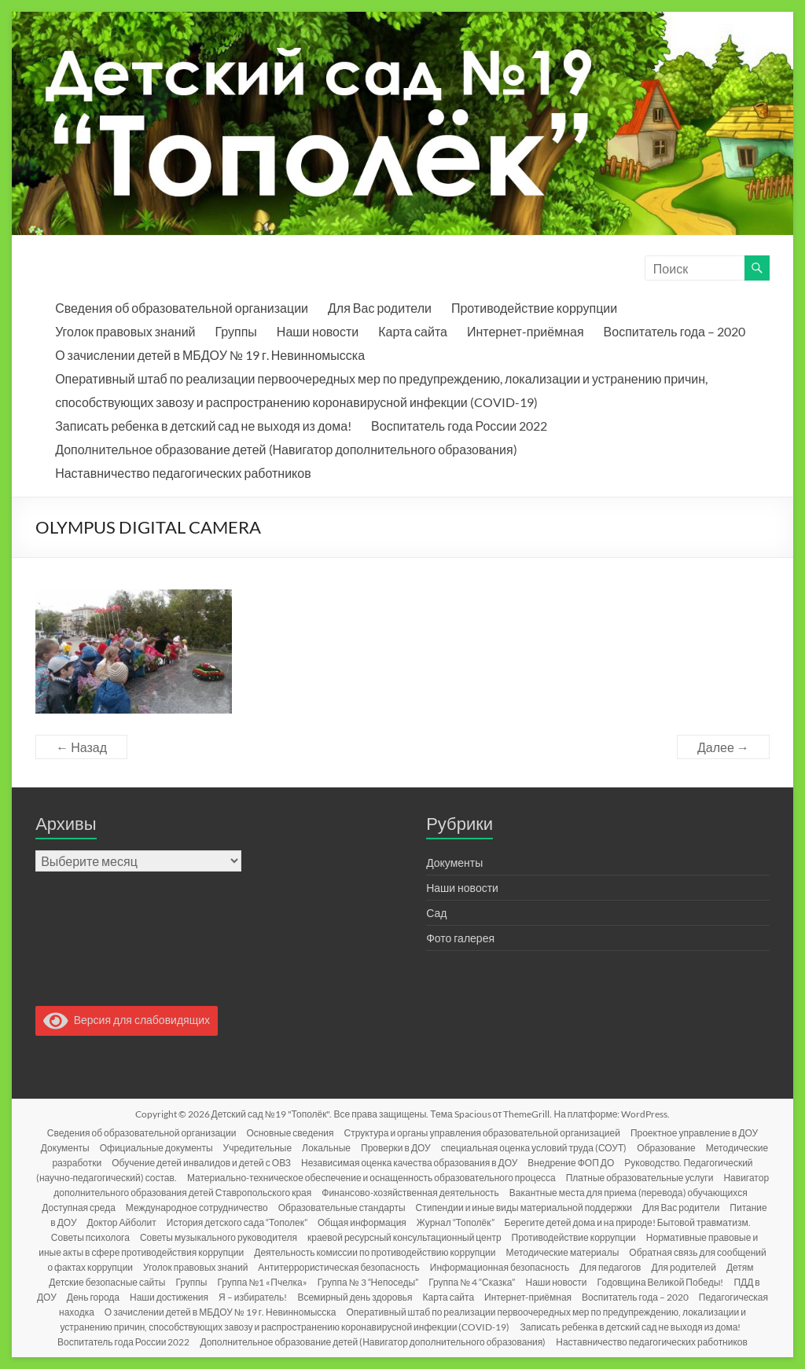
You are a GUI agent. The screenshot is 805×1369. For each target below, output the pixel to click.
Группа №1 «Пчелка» (262, 1282)
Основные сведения (289, 1133)
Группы (236, 331)
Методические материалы (562, 1252)
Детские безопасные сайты (107, 1282)
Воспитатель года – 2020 (674, 331)
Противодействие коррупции (534, 307)
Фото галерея (460, 938)
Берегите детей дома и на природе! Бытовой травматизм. (628, 1222)
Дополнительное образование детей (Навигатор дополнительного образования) (285, 449)
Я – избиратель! (253, 1297)
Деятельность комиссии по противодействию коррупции (374, 1252)
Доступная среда (79, 1207)
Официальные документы (156, 1148)
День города (93, 1297)
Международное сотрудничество (197, 1207)
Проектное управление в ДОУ (694, 1133)
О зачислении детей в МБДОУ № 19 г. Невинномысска (210, 354)
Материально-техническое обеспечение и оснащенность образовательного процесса (371, 1178)
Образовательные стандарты (342, 1207)
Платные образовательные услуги (640, 1178)
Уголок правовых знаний (125, 331)
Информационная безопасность (499, 1267)
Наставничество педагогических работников (183, 472)
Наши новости (317, 331)
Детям (740, 1267)
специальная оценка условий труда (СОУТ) (534, 1148)
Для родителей (683, 1267)
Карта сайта (412, 331)
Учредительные (257, 1148)
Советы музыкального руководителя (218, 1237)
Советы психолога (90, 1237)
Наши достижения (169, 1297)
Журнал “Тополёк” (455, 1222)
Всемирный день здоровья (354, 1297)
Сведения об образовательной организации (181, 307)
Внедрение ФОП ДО (570, 1163)
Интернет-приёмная (525, 331)
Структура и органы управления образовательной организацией (481, 1133)
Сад (436, 912)
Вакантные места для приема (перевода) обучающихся (628, 1192)
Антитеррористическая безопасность (338, 1267)
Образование (666, 1148)
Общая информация (362, 1222)
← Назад (81, 747)
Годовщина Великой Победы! (660, 1282)
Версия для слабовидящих (126, 1019)
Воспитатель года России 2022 (459, 425)
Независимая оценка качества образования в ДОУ (409, 1163)
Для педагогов (610, 1267)
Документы (454, 862)
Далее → (723, 747)
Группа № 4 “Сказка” (471, 1282)
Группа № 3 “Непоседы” (368, 1282)
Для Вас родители (380, 307)
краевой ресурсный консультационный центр (404, 1237)
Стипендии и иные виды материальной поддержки (524, 1207)
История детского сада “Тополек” (237, 1222)
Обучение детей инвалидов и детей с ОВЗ (201, 1163)
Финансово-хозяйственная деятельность (410, 1192)
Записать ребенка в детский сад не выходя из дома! (203, 425)
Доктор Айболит (121, 1222)
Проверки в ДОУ (396, 1148)
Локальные (326, 1148)
